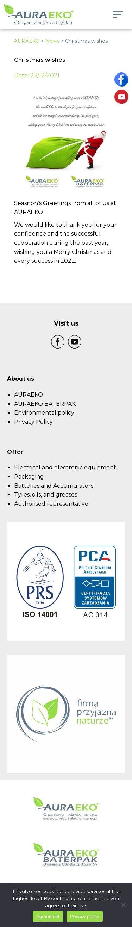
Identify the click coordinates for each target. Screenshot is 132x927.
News (52, 41)
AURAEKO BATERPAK (45, 403)
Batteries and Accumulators (53, 485)
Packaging (29, 476)
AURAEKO (27, 41)
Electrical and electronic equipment (65, 467)
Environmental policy (44, 412)
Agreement (47, 916)
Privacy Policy (33, 421)
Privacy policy (84, 916)
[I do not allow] (123, 904)
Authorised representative (51, 503)
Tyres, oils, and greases (45, 494)
